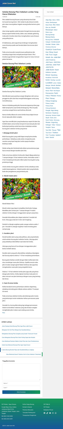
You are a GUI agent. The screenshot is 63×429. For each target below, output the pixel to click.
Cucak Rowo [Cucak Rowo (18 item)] (57, 49)
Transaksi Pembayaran (29, 412)
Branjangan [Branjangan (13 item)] (49, 30)
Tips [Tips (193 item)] (58, 130)
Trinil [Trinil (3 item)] (47, 135)
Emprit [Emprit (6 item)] (56, 52)
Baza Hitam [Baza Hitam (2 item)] (49, 25)
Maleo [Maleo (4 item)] (59, 83)
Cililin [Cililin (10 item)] (57, 44)
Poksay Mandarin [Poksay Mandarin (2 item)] (51, 108)
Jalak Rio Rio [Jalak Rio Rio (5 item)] (49, 67)
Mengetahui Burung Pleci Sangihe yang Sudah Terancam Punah (19, 333)
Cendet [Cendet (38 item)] (48, 44)
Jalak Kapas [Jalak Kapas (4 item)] (49, 62)
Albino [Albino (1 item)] (54, 20)
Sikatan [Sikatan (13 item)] (48, 122)
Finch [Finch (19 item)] (51, 55)
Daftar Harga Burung (28, 404)
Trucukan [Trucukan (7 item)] (52, 135)
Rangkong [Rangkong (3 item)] (55, 113)
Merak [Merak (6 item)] (53, 85)
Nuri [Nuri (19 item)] (51, 90)
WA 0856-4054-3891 (7, 419)
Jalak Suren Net (9, 3)
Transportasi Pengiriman (29, 415)
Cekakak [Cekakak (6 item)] (56, 39)
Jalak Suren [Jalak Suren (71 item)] (50, 70)
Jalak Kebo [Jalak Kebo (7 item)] (56, 62)
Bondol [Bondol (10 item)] (53, 27)
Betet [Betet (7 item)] (58, 25)
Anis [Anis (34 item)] (57, 20)
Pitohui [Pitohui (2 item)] (59, 95)
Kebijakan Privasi (48, 410)
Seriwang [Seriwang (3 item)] (56, 120)
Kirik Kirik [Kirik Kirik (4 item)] (55, 77)
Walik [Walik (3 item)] (47, 137)
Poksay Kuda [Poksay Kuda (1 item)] (49, 105)
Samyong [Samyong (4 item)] (48, 115)
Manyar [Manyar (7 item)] (48, 85)
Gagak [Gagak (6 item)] (55, 54)
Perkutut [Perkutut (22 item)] (53, 96)
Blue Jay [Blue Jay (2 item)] (48, 27)
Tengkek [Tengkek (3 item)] (48, 127)
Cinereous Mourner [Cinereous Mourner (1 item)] (51, 47)
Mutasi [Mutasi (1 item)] (47, 90)
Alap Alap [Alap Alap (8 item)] (49, 20)
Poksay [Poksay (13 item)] (52, 98)
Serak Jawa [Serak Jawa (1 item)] (53, 117)
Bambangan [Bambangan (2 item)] (53, 22)
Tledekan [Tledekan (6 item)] (55, 132)
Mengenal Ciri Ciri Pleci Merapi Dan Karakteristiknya (16, 330)
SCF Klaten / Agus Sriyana (9, 404)
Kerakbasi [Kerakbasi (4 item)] (49, 77)
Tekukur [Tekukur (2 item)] (58, 125)
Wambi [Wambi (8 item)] (52, 137)
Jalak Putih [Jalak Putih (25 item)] (56, 65)
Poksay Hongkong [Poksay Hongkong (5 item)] (51, 101)
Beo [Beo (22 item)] (54, 25)
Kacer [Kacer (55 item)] (57, 70)
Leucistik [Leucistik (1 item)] (58, 80)
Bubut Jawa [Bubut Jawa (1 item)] (49, 32)
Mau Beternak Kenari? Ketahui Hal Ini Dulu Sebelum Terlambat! (23, 354)
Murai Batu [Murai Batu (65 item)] (56, 88)
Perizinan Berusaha (28, 410)
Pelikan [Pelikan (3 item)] (48, 95)
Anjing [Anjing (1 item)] (47, 22)
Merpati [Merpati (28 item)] (48, 88)
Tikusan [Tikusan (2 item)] (54, 130)
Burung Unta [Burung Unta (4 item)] (49, 39)
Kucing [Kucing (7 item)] (53, 80)
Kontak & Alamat (27, 407)
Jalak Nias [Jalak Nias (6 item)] (49, 65)
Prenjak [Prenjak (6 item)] (48, 110)
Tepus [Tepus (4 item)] (53, 127)
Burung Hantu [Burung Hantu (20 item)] (50, 37)
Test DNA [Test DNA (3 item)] (48, 130)
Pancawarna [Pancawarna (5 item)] (49, 93)
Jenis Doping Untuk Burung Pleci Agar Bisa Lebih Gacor (17, 326)
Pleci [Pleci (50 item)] (47, 98)
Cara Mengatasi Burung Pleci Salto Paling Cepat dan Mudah (18, 337)
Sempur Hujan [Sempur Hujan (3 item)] (56, 115)
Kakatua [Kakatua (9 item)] (48, 72)
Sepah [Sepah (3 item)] (47, 117)
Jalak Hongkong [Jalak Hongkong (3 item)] (50, 60)
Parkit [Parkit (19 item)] (56, 93)
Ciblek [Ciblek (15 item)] (53, 44)
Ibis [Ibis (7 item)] (52, 57)
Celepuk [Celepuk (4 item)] (48, 42)
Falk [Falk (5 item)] (47, 54)
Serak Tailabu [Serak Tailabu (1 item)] (49, 120)
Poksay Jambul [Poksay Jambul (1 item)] (50, 103)
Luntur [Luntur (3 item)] (55, 83)
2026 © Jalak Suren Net (8, 425)
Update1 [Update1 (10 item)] (58, 135)
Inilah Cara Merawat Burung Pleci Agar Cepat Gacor (16, 345)
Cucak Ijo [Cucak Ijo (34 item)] (49, 49)
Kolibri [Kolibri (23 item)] (48, 80)
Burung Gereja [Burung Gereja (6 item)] (50, 34)
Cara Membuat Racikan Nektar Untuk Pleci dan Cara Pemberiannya (20, 341)
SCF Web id (47, 404)
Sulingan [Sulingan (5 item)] (48, 125)
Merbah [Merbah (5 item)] (58, 85)
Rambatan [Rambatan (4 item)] (49, 113)
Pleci (3, 312)
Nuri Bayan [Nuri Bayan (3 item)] (57, 90)
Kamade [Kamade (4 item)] (53, 72)
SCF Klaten (47, 407)
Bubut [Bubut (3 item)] (55, 30)
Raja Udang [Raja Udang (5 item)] (54, 110)
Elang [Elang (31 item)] (51, 52)
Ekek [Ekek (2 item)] (47, 52)
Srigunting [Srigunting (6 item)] (54, 122)
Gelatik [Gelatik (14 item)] (48, 57)
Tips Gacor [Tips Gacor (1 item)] (49, 132)
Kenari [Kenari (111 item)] (48, 75)
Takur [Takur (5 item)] (53, 125)
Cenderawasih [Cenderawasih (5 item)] (55, 42)
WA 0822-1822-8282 (7, 416)
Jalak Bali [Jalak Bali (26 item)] (57, 57)
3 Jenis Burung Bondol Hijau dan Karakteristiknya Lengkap (18, 350)
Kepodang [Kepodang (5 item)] (54, 75)
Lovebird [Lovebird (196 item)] (49, 83)
